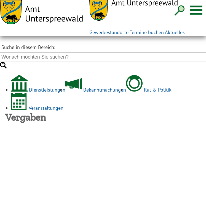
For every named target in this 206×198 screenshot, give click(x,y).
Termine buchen (147, 32)
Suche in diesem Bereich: (28, 47)
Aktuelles (175, 32)
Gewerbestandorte (109, 32)
